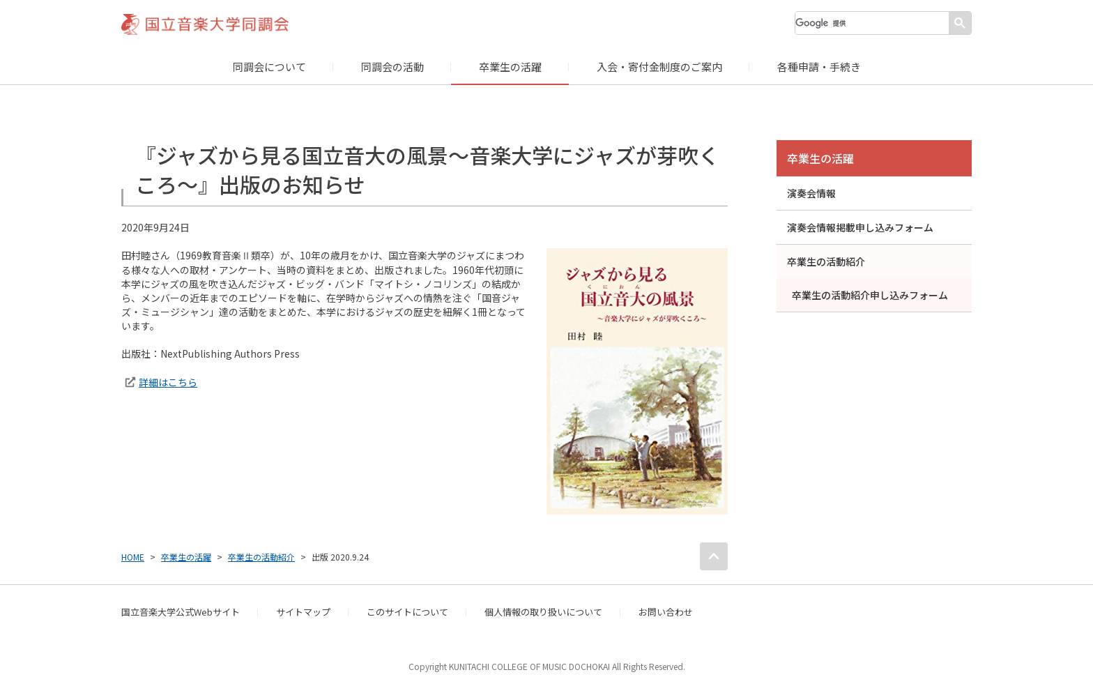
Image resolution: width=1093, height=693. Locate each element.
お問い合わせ (666, 611)
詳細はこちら (168, 382)
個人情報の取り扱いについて (543, 611)
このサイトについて (407, 611)
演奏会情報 (811, 193)
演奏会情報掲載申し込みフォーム (860, 227)
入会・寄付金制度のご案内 (659, 66)
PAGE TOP (714, 556)
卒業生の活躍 (510, 66)
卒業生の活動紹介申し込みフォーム (870, 295)
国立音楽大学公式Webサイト (180, 611)
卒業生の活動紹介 (826, 261)
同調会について (269, 66)
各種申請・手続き (819, 66)
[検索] (872, 23)
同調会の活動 (392, 66)
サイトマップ (303, 611)
